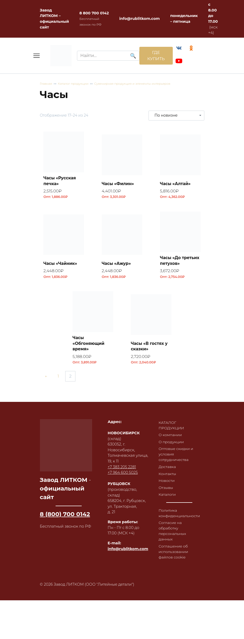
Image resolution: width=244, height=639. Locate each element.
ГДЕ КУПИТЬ (155, 55)
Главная (46, 85)
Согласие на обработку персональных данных (173, 537)
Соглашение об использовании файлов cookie (174, 558)
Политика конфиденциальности (180, 518)
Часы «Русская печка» (60, 181)
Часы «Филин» (118, 184)
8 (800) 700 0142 (65, 517)
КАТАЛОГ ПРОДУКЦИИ (172, 428)
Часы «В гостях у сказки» (150, 348)
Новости (167, 485)
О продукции (172, 445)
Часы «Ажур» (117, 264)
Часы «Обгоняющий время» (89, 345)
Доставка (167, 471)
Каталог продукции (74, 85)
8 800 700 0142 (94, 13)
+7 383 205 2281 (122, 469)
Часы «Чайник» (61, 264)
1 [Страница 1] (59, 379)
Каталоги (167, 499)
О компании (171, 438)
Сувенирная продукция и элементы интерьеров (135, 85)
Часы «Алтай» (176, 184)
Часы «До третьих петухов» (180, 261)
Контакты (168, 478)
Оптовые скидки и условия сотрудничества (176, 458)
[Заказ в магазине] (176, 116)
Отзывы (166, 492)
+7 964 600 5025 (123, 475)
